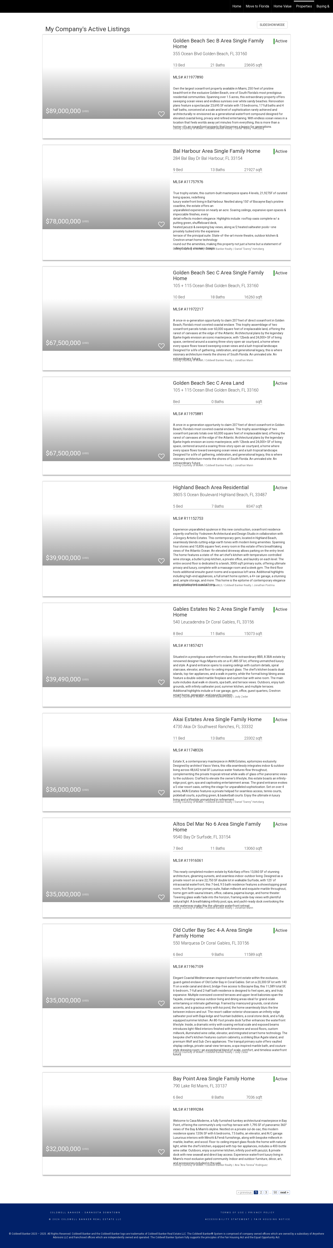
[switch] (161, 112)
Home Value (283, 6)
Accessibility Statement (227, 1219)
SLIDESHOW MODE (272, 25)
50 (275, 1192)
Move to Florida (257, 6)
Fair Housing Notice (272, 1219)
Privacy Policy (261, 1213)
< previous (245, 1192)
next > (284, 1192)
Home (236, 6)
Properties (304, 6)
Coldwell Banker (65, 1213)
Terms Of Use (232, 1213)
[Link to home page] (5, 5)
